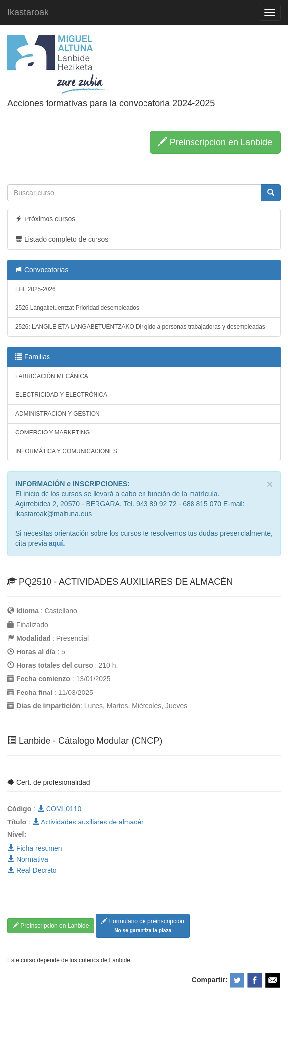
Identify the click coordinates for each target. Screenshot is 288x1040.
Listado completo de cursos (61, 239)
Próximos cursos (45, 219)
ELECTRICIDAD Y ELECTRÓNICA (61, 394)
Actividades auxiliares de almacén (88, 822)
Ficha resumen (34, 848)
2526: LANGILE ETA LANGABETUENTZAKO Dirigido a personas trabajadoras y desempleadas (140, 326)
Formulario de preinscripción (142, 925)
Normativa (27, 859)
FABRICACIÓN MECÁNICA (51, 376)
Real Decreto (32, 870)
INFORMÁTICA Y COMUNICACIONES (66, 451)
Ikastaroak (27, 12)
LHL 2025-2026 (35, 289)
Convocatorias (41, 270)
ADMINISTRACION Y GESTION (57, 413)
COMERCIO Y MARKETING (52, 432)
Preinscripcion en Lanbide (215, 142)
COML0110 (59, 809)
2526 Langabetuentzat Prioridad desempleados (77, 307)
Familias (32, 357)
